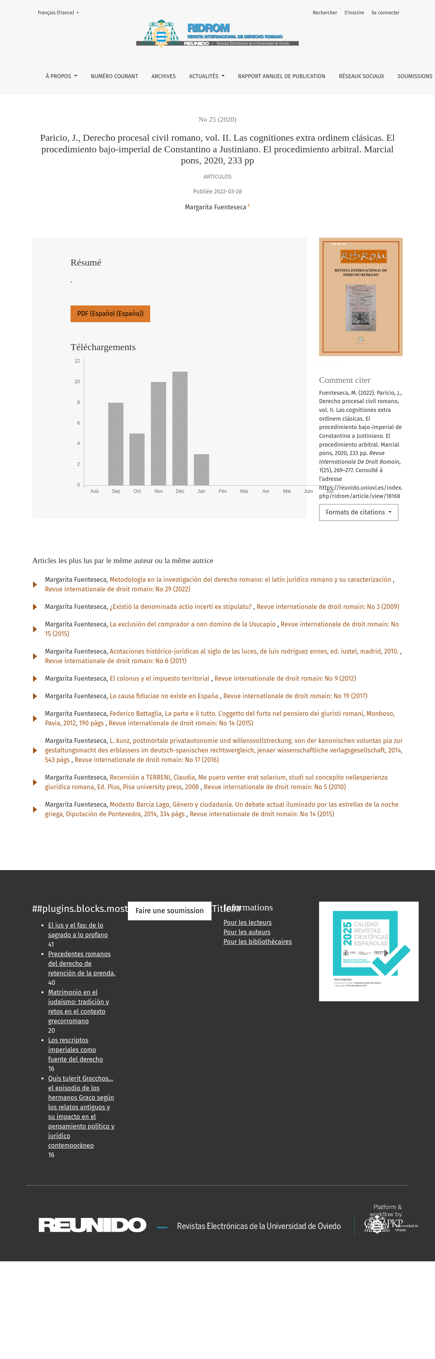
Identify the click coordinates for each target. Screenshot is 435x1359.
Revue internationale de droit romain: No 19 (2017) (295, 696)
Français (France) (60, 12)
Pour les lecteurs (247, 922)
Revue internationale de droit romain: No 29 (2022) (117, 589)
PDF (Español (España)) (110, 313)
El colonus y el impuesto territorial (161, 678)
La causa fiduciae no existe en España (165, 696)
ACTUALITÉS (204, 76)
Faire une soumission (169, 910)
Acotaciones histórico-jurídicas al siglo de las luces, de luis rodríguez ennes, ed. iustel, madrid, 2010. (255, 651)
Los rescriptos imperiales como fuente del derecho (75, 1049)
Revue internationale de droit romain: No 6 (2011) (115, 661)
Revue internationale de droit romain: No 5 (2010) (275, 787)
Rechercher (325, 13)
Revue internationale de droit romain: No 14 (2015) (181, 723)
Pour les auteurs (246, 932)
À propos (59, 76)
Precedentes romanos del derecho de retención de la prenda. (82, 963)
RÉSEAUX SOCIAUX (361, 76)
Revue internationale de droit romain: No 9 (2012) (285, 678)
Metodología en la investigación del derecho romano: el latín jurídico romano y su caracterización (251, 579)
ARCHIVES (163, 76)
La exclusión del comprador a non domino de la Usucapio (194, 624)
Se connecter (386, 13)
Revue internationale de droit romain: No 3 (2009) (328, 607)
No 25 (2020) (218, 119)
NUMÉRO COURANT (114, 76)
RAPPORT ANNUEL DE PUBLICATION (281, 76)
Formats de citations (356, 512)
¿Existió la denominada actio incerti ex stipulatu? (182, 607)
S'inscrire (354, 13)
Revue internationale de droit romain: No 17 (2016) (146, 760)
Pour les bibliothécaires (257, 941)
